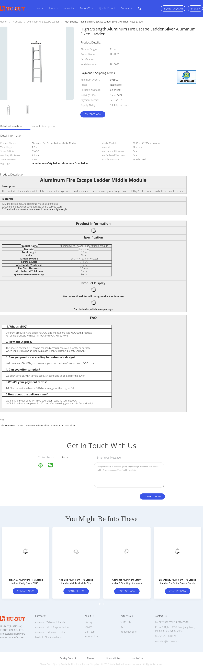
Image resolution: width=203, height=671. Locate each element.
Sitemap (91, 658)
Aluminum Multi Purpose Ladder (52, 627)
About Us (69, 8)
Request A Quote (173, 8)
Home (40, 8)
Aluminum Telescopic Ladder (50, 622)
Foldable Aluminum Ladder (49, 637)
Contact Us (126, 8)
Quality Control (107, 8)
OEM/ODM (125, 622)
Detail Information (11, 126)
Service (88, 627)
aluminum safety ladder (37, 425)
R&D (122, 627)
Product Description (42, 126)
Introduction (91, 636)
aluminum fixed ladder (12, 425)
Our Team (90, 631)
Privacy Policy (113, 658)
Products (54, 8)
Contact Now (93, 114)
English (195, 8)
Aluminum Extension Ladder (50, 632)
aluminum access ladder (63, 425)
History (88, 622)
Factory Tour (86, 8)
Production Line (128, 631)
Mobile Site (137, 658)
